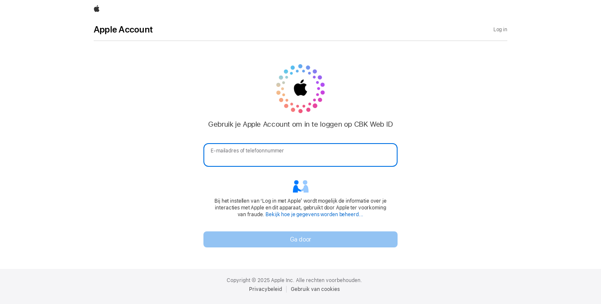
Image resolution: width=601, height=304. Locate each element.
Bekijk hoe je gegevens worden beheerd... (314, 214)
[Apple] (96, 9)
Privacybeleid (265, 289)
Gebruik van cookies (315, 289)
